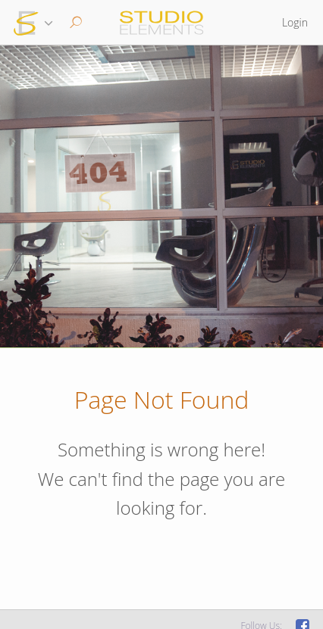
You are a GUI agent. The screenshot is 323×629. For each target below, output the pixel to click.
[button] (74, 22)
